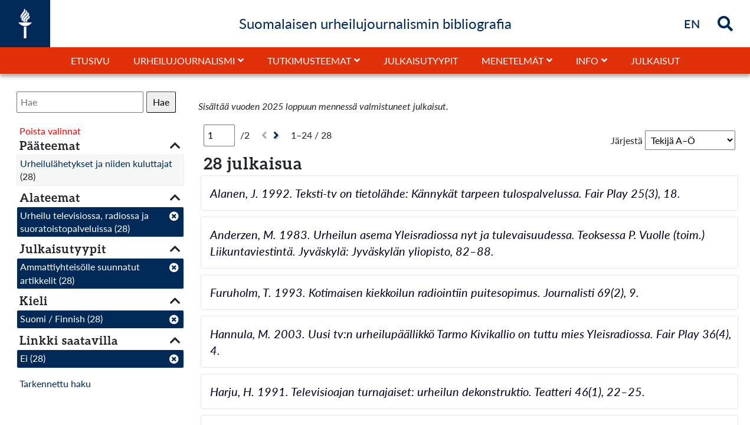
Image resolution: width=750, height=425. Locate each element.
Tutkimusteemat (309, 60)
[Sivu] (219, 135)
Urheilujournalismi (184, 60)
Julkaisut (655, 60)
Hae (161, 101)
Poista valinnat (50, 130)
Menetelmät (512, 60)
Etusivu (90, 60)
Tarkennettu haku (55, 383)
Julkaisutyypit (421, 60)
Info (587, 60)
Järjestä (627, 140)
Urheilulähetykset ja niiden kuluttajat (96, 163)
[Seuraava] (277, 135)
